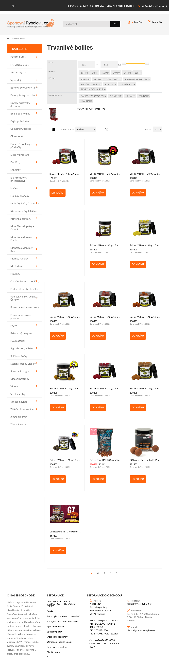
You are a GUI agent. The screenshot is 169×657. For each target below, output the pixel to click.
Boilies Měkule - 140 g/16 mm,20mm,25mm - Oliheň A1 (118, 316)
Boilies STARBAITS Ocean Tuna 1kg (67, 459)
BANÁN (85, 84)
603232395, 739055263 (154, 5)
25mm (138, 72)
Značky (50, 590)
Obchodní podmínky (57, 565)
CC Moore (116, 95)
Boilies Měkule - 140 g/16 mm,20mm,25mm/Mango (116, 388)
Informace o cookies (57, 575)
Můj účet (135, 22)
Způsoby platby (55, 560)
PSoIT (135, 641)
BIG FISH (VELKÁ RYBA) (93, 89)
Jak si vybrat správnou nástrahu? (63, 544)
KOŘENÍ (97, 84)
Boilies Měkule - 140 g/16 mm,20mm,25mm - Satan (76, 173)
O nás (50, 539)
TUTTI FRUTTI (114, 79)
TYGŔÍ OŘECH (127, 84)
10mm (84, 72)
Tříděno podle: (66, 129)
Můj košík (155, 22)
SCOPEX (98, 79)
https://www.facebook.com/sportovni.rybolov (30, 637)
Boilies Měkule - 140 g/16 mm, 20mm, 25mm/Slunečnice (119, 245)
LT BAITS (130, 95)
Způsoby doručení (56, 555)
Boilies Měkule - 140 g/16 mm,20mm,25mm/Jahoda (76, 388)
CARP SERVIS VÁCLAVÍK (93, 95)
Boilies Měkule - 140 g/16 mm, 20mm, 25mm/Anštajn (117, 173)
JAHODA (85, 79)
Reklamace (52, 585)
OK (10, 619)
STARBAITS (87, 100)
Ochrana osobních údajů (59, 570)
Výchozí (80, 129)
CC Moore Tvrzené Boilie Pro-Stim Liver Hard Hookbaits (118, 459)
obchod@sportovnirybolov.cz (141, 558)
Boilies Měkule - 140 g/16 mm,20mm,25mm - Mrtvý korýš (79, 316)
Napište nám (53, 580)
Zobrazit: (146, 129)
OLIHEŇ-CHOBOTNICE (137, 79)
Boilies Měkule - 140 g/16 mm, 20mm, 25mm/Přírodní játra (80, 245)
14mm (95, 72)
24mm (127, 72)
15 (156, 129)
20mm (116, 72)
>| (117, 501)
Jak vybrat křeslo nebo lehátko (62, 549)
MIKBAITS (144, 95)
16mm (105, 72)
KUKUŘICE (110, 84)
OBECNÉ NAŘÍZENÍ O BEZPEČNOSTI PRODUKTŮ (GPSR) (61, 531)
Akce (49, 595)
